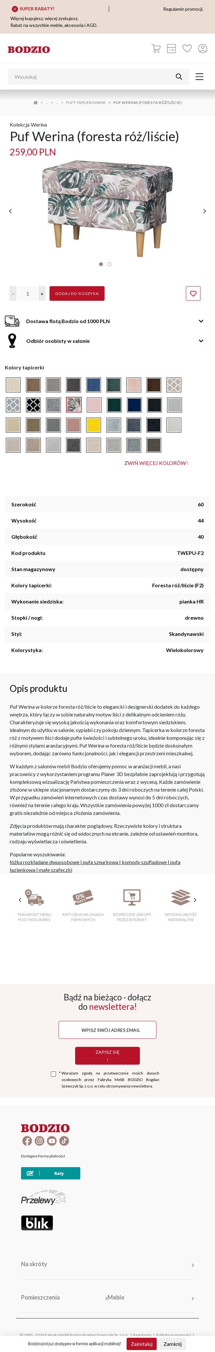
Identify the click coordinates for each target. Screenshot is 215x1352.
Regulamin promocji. (183, 9)
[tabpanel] (107, 208)
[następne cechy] (194, 900)
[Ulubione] (187, 48)
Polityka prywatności (173, 1335)
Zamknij (173, 1344)
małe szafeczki (55, 870)
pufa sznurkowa (100, 862)
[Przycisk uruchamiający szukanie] (179, 76)
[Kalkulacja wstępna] (171, 48)
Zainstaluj (142, 1344)
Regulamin (142, 1335)
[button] (13, 293)
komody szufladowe (144, 862)
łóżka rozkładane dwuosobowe (44, 862)
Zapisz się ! (107, 1055)
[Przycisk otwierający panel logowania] (202, 48)
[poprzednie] (10, 211)
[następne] (204, 211)
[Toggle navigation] (199, 76)
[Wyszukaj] (94, 76)
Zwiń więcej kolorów (156, 463)
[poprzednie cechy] (20, 900)
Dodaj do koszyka (77, 293)
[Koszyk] (156, 48)
